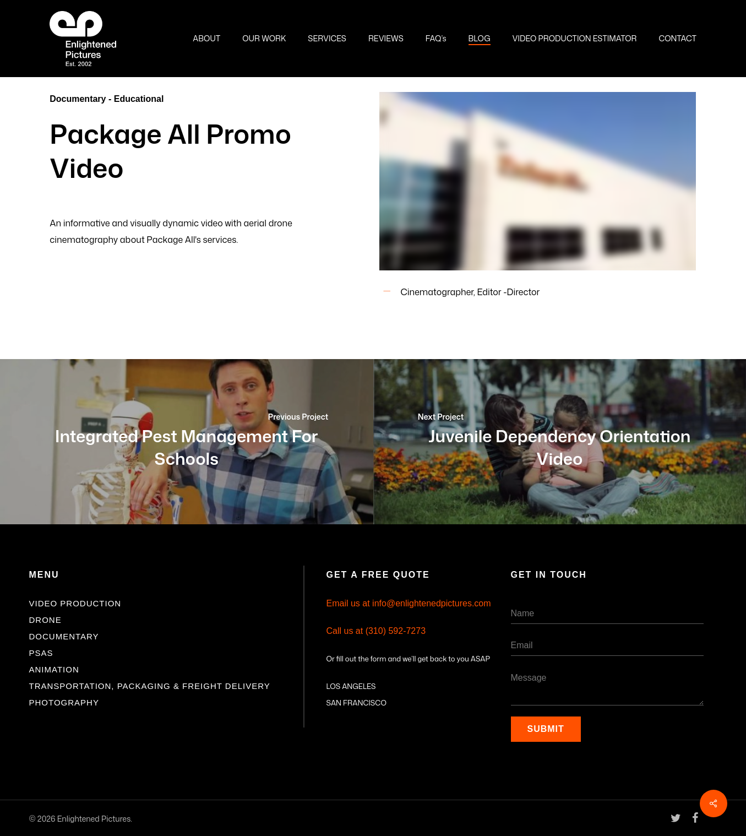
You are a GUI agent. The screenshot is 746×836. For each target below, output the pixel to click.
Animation (54, 669)
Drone (45, 620)
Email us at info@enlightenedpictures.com (408, 603)
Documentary (64, 636)
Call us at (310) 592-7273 (376, 631)
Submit (545, 729)
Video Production (75, 603)
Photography (64, 702)
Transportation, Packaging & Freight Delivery (149, 686)
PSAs (41, 653)
